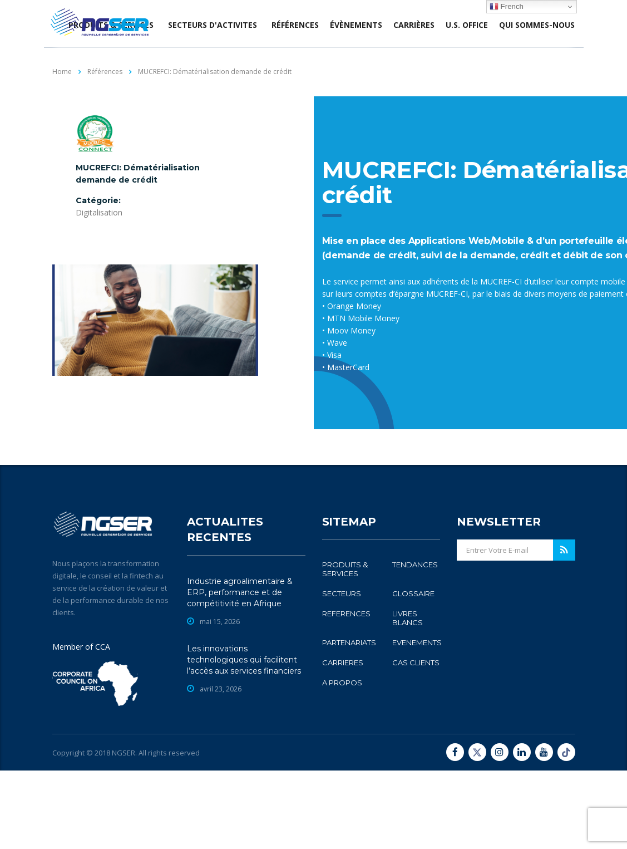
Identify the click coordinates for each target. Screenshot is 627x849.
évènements (356, 24)
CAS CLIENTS (416, 741)
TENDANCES (415, 643)
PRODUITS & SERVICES (345, 647)
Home (62, 71)
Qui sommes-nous (537, 24)
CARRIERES (342, 741)
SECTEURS (341, 672)
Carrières (414, 24)
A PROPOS (342, 761)
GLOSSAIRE (413, 672)
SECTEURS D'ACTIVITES (212, 24)
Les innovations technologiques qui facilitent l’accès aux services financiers (244, 738)
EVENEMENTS (417, 721)
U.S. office (467, 24)
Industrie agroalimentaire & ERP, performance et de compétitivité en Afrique (240, 671)
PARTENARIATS (349, 721)
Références (295, 24)
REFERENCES (346, 692)
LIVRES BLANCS (407, 696)
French (507, 6)
